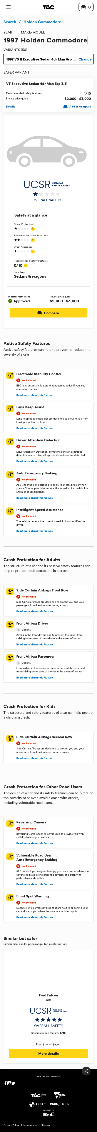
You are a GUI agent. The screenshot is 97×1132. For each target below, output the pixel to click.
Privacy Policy (11, 1125)
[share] (86, 1071)
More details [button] (48, 1053)
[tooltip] (33, 229)
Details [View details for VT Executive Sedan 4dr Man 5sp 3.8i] (10, 107)
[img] (47, 191)
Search (9, 21)
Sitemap (45, 1125)
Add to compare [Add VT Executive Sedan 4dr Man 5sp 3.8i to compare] (77, 106)
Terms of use (30, 1125)
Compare (48, 312)
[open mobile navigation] (8, 7)
